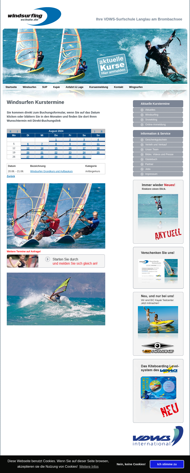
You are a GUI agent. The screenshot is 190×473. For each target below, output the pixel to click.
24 (84, 152)
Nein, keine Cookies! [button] (131, 464)
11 (98, 144)
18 (98, 148)
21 (42, 152)
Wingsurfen (136, 87)
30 (70, 156)
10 (84, 144)
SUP (44, 87)
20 (27, 152)
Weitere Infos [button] (88, 466)
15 (56, 148)
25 (98, 152)
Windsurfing (151, 114)
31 (84, 156)
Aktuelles (150, 109)
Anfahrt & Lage (74, 87)
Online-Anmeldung (155, 124)
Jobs (147, 169)
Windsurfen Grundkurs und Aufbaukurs (51, 171)
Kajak (56, 87)
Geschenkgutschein (156, 139)
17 (84, 148)
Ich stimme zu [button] (167, 464)
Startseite (11, 87)
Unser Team (151, 149)
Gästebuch (151, 159)
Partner (149, 164)
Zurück (11, 176)
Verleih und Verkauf (156, 144)
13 (27, 148)
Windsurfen (29, 87)
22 (56, 152)
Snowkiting (151, 119)
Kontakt (118, 87)
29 (56, 156)
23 (70, 152)
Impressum (151, 174)
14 (42, 148)
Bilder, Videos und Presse (159, 154)
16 (70, 148)
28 (42, 156)
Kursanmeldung (98, 87)
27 (27, 156)
